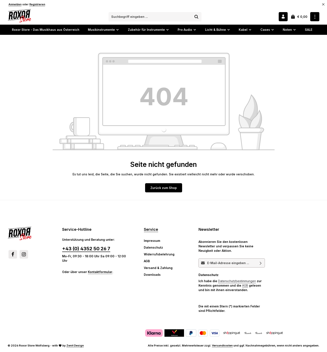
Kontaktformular (100, 272)
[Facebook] (13, 255)
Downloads (152, 275)
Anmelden (15, 4)
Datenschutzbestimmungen (237, 281)
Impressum (152, 241)
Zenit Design (75, 346)
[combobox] (150, 17)
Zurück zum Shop (163, 188)
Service (151, 230)
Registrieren (37, 4)
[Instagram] (24, 255)
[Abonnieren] (261, 263)
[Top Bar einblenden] (314, 16)
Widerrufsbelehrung (159, 254)
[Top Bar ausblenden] (323, 4)
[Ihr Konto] (283, 16)
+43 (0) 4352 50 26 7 (86, 249)
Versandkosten (222, 346)
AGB (147, 261)
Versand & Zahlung (158, 268)
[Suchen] (197, 17)
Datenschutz (153, 248)
